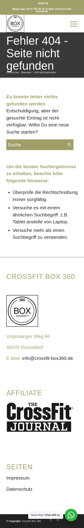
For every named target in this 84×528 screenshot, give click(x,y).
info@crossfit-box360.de (47, 358)
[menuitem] (43, 3)
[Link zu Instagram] (57, 520)
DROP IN (43, 3)
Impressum (18, 477)
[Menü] (71, 23)
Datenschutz (19, 489)
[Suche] (60, 23)
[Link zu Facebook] (50, 520)
